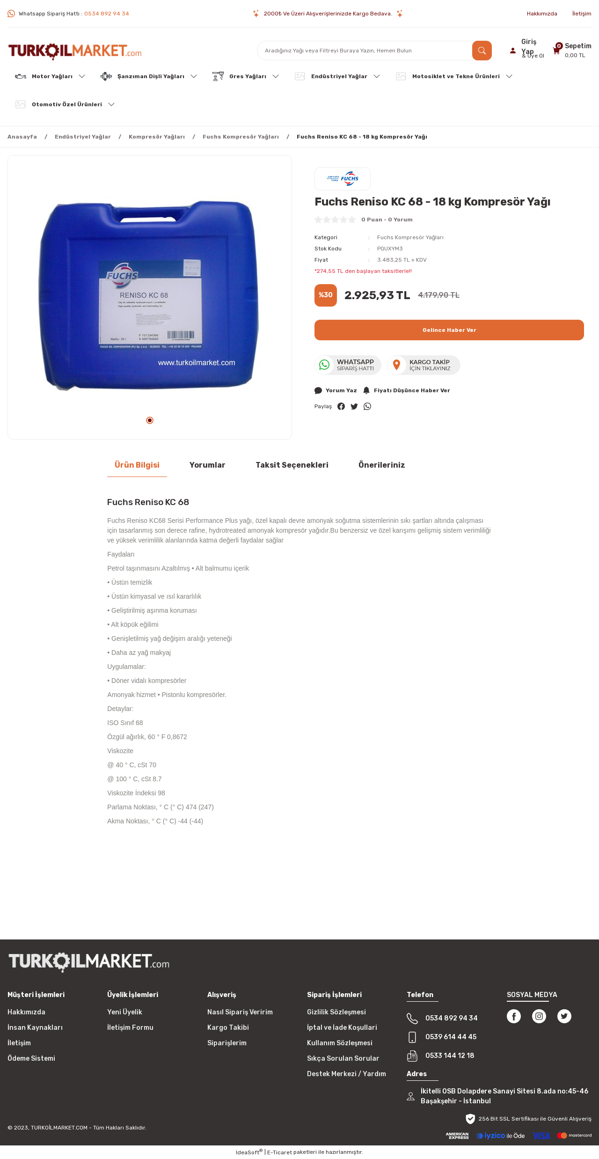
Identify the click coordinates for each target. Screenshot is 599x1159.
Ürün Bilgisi (137, 465)
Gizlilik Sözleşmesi (336, 1012)
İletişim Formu (130, 1028)
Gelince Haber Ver (449, 330)
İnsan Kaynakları (35, 1028)
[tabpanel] (150, 297)
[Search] (374, 50)
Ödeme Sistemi (31, 1059)
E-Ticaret (279, 1152)
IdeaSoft (249, 1152)
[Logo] (74, 50)
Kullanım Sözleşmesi (340, 1043)
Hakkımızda (26, 1012)
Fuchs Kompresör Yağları (410, 237)
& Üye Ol (533, 55)
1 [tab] (149, 420)
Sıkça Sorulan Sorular (343, 1059)
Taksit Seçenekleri (292, 465)
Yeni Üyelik (124, 1012)
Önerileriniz (381, 465)
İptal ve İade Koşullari (342, 1028)
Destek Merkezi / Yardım (346, 1074)
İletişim (19, 1043)
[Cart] (571, 50)
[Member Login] (528, 50)
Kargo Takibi (228, 1028)
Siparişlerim (227, 1043)
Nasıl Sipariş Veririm (240, 1012)
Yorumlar (208, 465)
